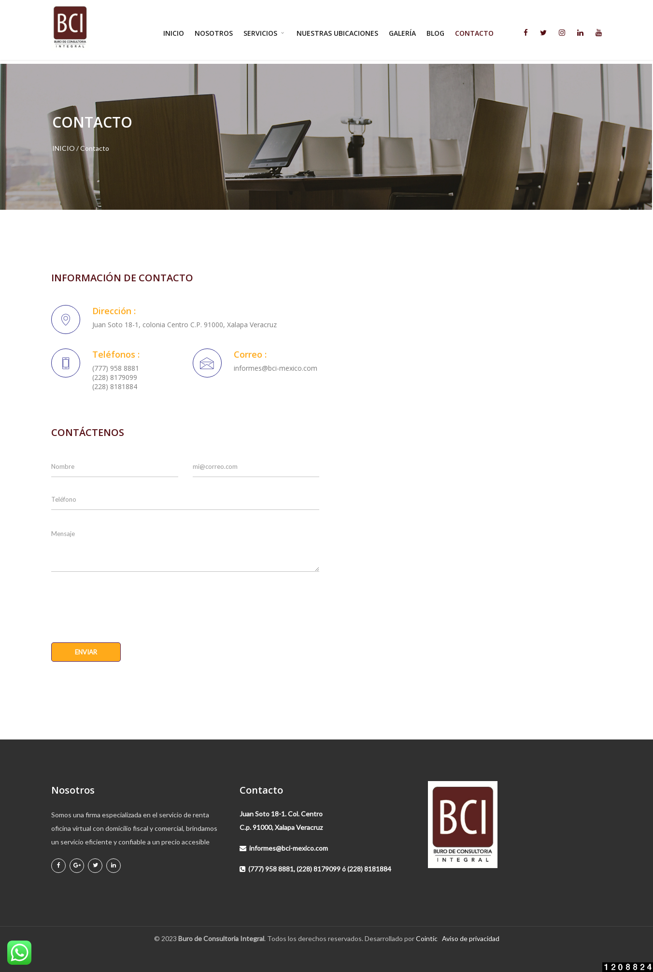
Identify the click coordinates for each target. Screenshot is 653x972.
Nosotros (214, 33)
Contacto (474, 33)
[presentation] (124, 602)
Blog (435, 33)
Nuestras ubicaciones (337, 33)
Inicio (173, 33)
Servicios (264, 33)
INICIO (63, 148)
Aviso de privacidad (470, 938)
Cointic (427, 938)
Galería (402, 33)
